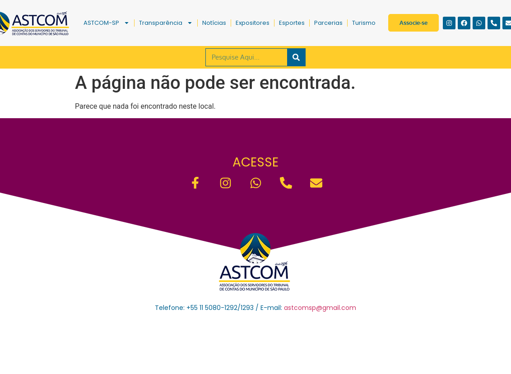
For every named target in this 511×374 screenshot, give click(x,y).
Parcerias (328, 22)
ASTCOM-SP (107, 22)
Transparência (166, 22)
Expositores (252, 22)
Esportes (292, 22)
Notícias (214, 22)
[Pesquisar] (296, 57)
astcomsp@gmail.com (320, 307)
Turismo (364, 22)
